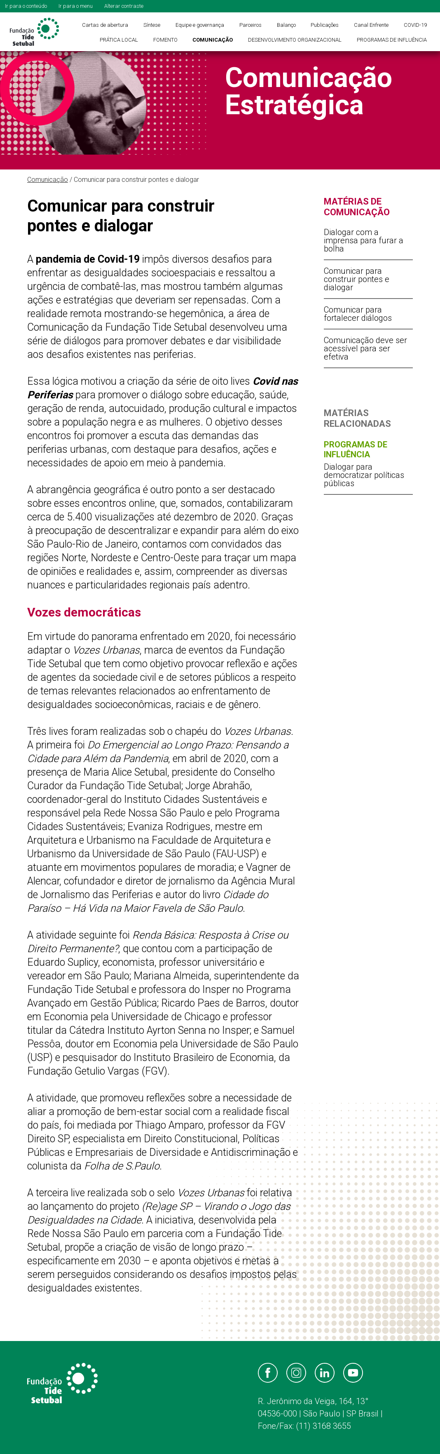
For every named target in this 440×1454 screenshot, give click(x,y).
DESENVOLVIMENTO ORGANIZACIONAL (295, 40)
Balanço (286, 25)
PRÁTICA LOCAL (119, 40)
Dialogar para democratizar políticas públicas (364, 475)
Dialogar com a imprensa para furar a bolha (363, 240)
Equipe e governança (200, 25)
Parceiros (250, 25)
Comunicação (47, 180)
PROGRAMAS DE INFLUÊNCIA (392, 40)
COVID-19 (415, 25)
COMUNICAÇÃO (212, 40)
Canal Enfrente (371, 25)
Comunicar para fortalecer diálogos (358, 314)
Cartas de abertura (105, 25)
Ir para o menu (76, 6)
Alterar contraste (123, 6)
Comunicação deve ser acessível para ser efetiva (365, 348)
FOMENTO (165, 40)
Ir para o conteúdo (26, 6)
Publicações (325, 25)
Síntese (151, 25)
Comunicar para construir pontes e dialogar (356, 279)
